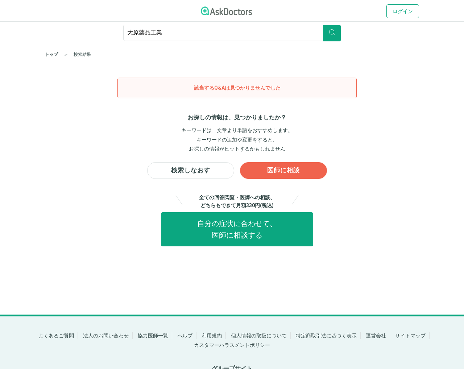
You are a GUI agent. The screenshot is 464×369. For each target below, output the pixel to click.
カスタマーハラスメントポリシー (232, 345)
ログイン (403, 11)
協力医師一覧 (153, 336)
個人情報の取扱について (259, 336)
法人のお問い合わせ (106, 336)
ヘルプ (184, 336)
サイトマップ (410, 336)
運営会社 (376, 336)
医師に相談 (284, 171)
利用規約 (212, 336)
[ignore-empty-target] (232, 33)
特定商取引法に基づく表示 (326, 336)
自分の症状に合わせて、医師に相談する (237, 231)
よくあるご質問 (56, 336)
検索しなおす (191, 171)
